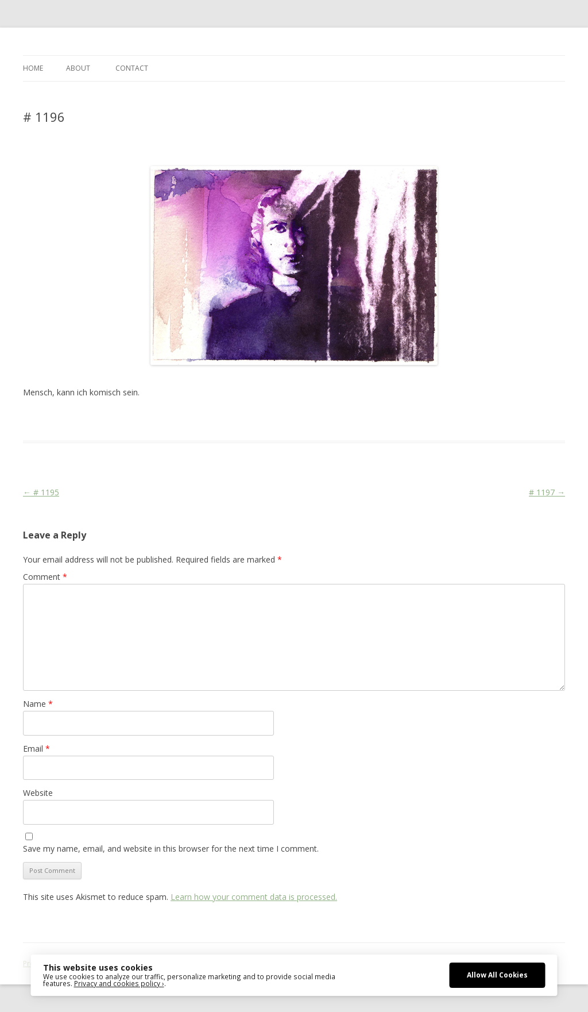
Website (38, 792)
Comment (45, 576)
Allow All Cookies (497, 974)
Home (33, 68)
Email (36, 748)
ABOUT (78, 68)
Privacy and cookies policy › (119, 983)
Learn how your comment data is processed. (254, 896)
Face (191, 420)
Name (38, 703)
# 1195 (41, 492)
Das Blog (125, 420)
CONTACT (131, 68)
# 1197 (547, 492)
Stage (238, 420)
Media (214, 420)
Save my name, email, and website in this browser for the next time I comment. (171, 848)
